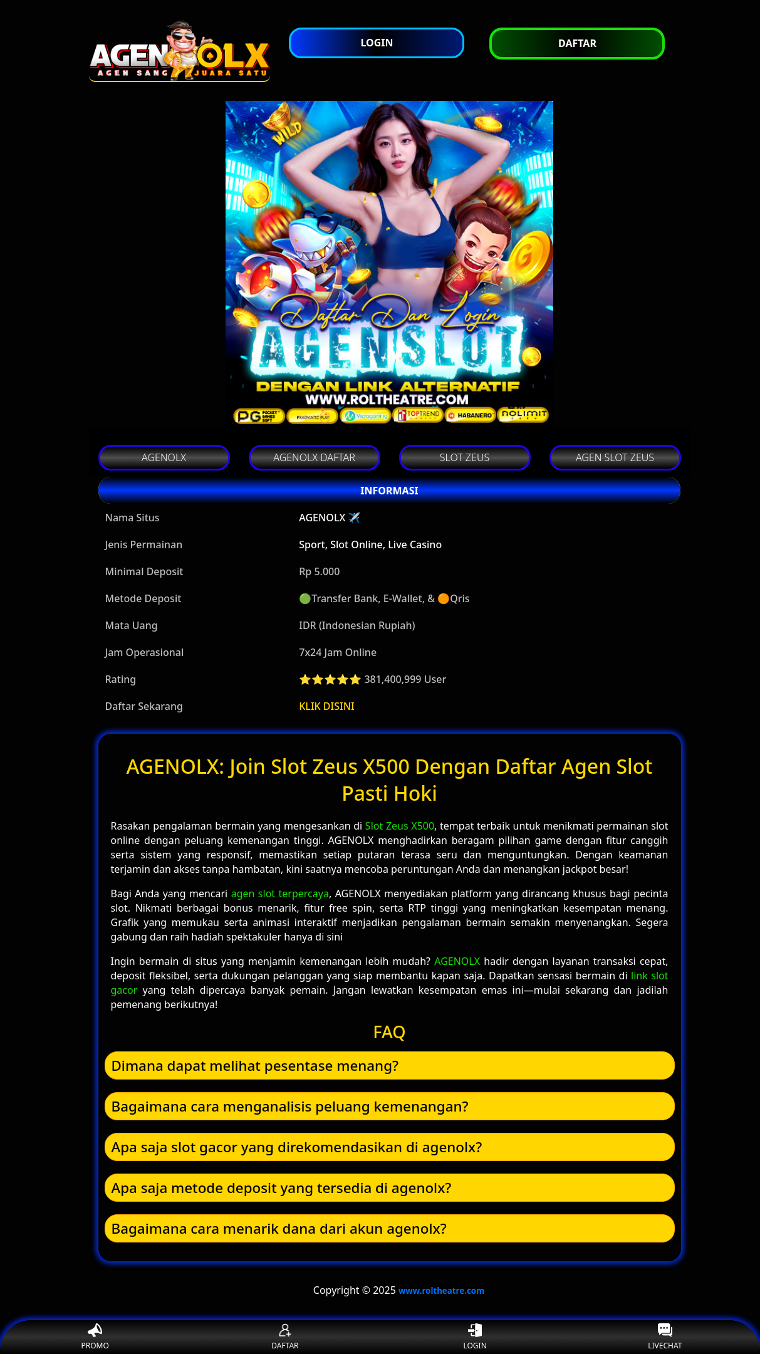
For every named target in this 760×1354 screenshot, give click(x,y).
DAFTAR (284, 1337)
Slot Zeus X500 (399, 826)
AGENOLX (457, 961)
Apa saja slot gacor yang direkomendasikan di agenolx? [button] (297, 1147)
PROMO (94, 1337)
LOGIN (474, 1337)
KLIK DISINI (327, 706)
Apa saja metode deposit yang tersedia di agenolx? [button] (282, 1187)
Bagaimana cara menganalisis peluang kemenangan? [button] (290, 1106)
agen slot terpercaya (280, 893)
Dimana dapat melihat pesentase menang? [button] (255, 1065)
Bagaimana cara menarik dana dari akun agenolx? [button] (279, 1228)
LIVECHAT (665, 1337)
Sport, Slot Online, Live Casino (370, 544)
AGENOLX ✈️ (329, 517)
